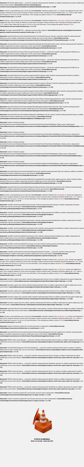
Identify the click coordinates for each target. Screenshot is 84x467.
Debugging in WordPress (9, 14)
